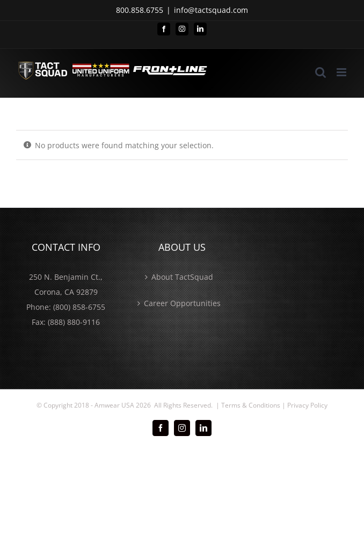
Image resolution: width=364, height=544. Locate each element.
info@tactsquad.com (211, 10)
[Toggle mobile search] (320, 72)
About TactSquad (182, 277)
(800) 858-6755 (79, 307)
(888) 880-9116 (74, 322)
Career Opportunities (182, 303)
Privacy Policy (307, 405)
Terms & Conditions (250, 405)
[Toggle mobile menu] (342, 72)
